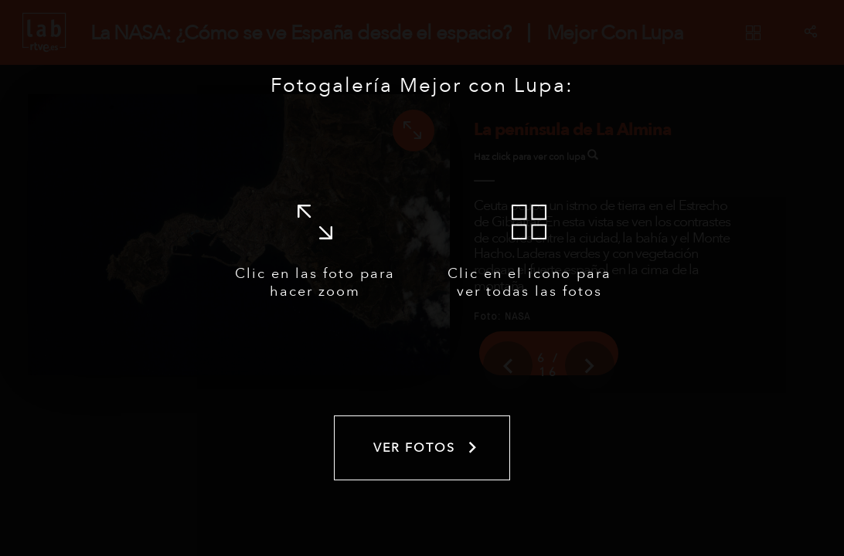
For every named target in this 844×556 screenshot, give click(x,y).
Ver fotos (426, 448)
